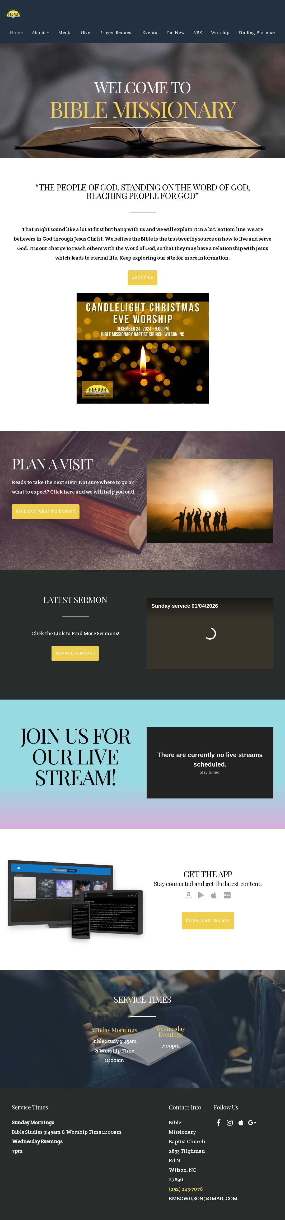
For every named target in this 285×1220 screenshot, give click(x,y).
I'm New (175, 32)
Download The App (208, 920)
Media (65, 32)
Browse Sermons (75, 653)
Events (149, 32)
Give (85, 32)
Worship (220, 32)
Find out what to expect (46, 511)
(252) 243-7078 (186, 1188)
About (40, 32)
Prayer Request (116, 32)
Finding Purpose (257, 32)
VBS (198, 32)
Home (16, 32)
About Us (142, 277)
